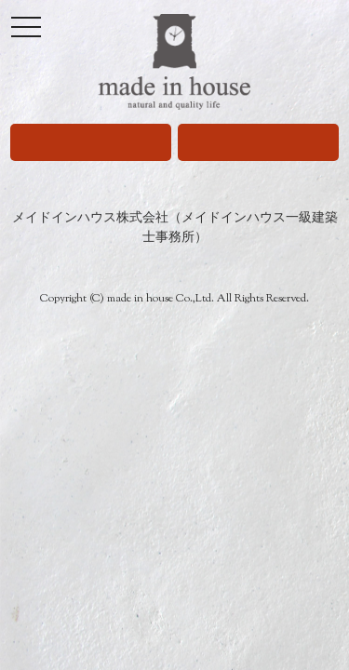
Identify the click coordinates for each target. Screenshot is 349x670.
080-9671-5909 (90, 142)
